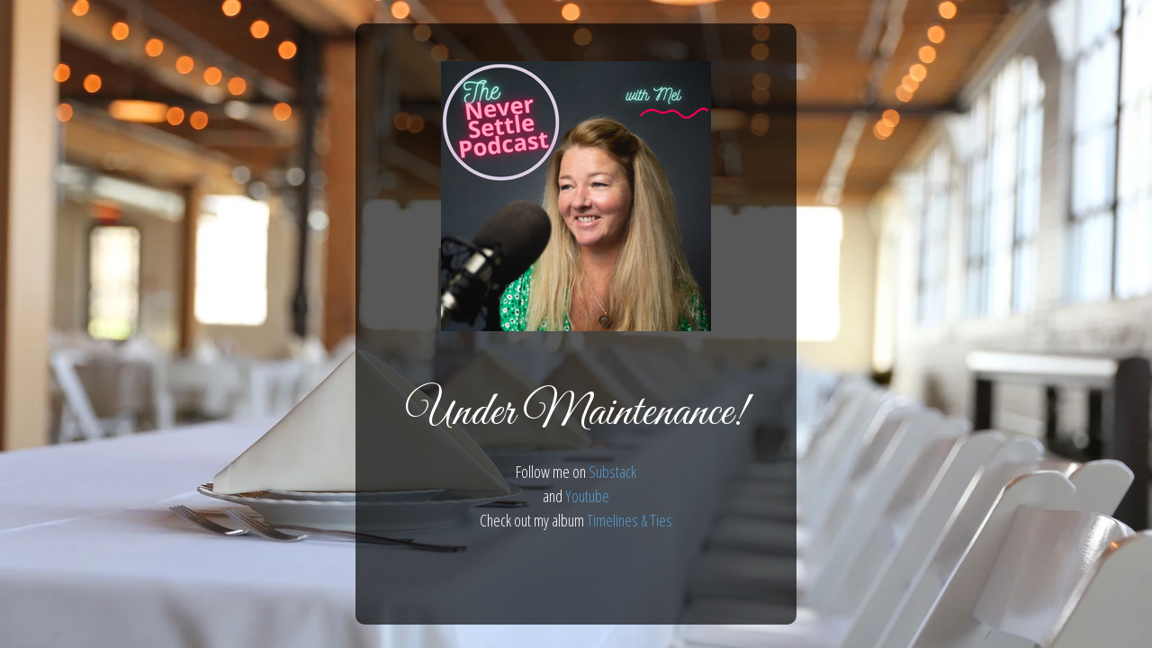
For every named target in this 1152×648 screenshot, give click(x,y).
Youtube (587, 496)
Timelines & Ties (629, 520)
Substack (612, 471)
